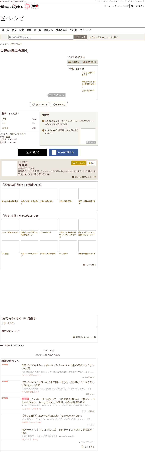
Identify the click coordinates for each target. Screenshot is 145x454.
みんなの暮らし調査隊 (30, 409)
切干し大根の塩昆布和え (87, 196)
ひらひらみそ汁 (49, 226)
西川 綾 (81, 57)
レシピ (33, 422)
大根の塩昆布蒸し (49, 195)
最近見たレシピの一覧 (86, 337)
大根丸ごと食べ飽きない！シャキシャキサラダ (68, 228)
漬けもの (21, 134)
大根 (4, 323)
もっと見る (91, 264)
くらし (104, 1)
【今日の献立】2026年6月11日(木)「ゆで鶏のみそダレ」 (52, 415)
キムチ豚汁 (68, 247)
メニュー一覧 (139, 1)
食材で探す (97, 37)
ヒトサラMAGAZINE (86, 442)
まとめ (37, 29)
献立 (14, 29)
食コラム (48, 29)
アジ (23, 392)
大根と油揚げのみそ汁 (87, 247)
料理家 (73, 29)
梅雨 (31, 375)
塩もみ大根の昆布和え (10, 195)
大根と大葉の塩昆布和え (29, 196)
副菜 (8, 136)
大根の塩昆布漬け (68, 195)
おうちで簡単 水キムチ (10, 226)
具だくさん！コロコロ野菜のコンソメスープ (87, 227)
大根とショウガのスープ (29, 248)
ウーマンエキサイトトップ (117, 6)
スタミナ (37, 375)
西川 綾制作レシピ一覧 (85, 177)
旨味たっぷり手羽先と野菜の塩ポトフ (29, 227)
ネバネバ (25, 375)
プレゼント (128, 1)
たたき (36, 392)
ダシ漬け (10, 247)
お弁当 (13, 134)
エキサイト (139, 6)
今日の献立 (26, 422)
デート (28, 439)
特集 (21, 29)
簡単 (29, 29)
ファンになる (79, 163)
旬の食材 (29, 392)
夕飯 (39, 422)
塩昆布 (11, 323)
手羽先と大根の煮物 (49, 247)
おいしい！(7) (41, 105)
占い (120, 1)
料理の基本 (61, 29)
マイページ (85, 29)
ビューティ (113, 1)
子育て (98, 1)
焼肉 (23, 439)
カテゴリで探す (111, 37)
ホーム (5, 29)
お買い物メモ (89, 62)
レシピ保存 (60, 105)
